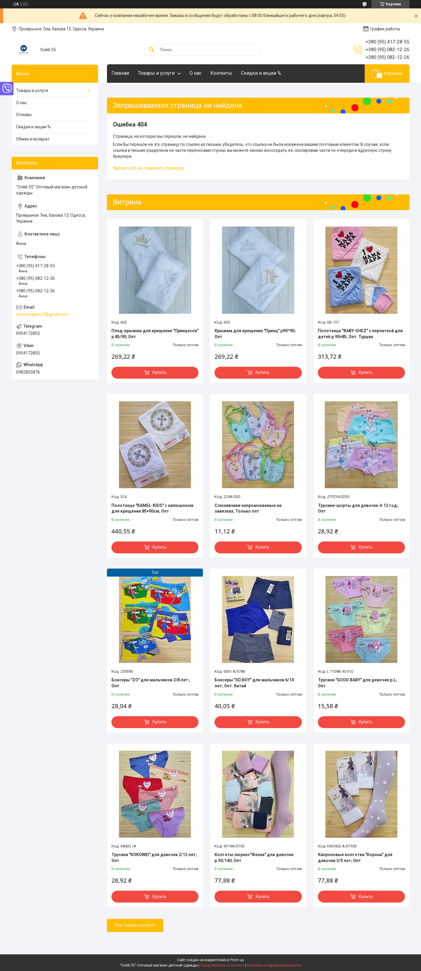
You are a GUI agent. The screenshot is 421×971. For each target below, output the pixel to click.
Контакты (221, 73)
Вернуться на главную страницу (148, 168)
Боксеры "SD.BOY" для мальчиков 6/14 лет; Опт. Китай (254, 682)
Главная (120, 73)
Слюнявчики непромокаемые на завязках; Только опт (248, 508)
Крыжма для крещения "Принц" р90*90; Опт (255, 333)
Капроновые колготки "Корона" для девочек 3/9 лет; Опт (355, 857)
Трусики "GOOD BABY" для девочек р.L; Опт (357, 682)
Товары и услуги (156, 73)
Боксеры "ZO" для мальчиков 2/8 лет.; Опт (150, 682)
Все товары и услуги (135, 925)
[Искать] (151, 49)
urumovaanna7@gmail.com (42, 314)
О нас (195, 73)
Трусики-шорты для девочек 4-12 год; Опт (358, 508)
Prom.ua (237, 960)
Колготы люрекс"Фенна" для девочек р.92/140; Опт (254, 857)
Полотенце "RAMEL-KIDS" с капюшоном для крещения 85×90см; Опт (152, 508)
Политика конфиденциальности (274, 965)
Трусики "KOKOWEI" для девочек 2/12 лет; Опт (154, 857)
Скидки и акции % (261, 73)
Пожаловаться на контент (222, 965)
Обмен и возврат (32, 139)
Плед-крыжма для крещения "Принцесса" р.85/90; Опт (154, 333)
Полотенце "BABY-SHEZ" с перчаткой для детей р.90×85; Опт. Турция (360, 333)
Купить (160, 372)
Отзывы (24, 114)
